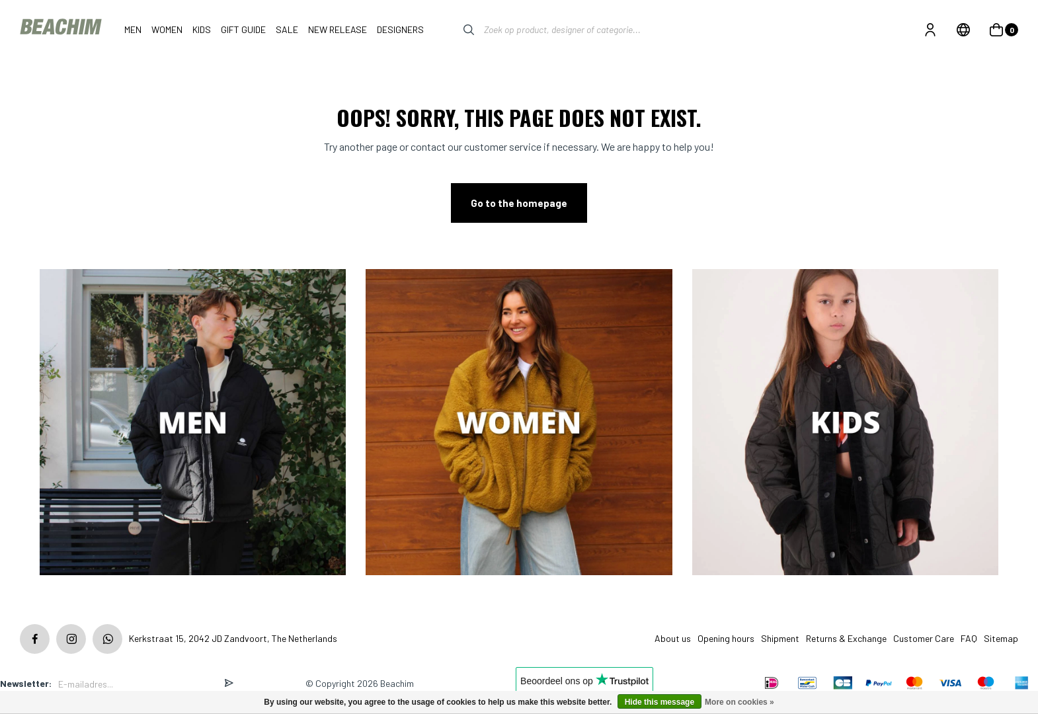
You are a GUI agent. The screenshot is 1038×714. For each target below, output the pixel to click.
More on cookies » (739, 702)
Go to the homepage (519, 202)
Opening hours (726, 638)
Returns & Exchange (846, 638)
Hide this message (659, 702)
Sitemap (1001, 638)
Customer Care (923, 638)
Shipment (780, 638)
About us (673, 638)
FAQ (969, 638)
